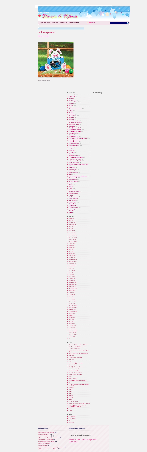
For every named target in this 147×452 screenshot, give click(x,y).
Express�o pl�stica (74, 145)
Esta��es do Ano (73, 136)
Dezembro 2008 (73, 329)
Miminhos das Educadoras (66, 22)
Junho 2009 (72, 317)
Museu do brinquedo (74, 369)
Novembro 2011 (73, 261)
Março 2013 (72, 230)
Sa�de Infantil (72, 202)
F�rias (70, 148)
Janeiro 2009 (72, 327)
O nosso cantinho (73, 177)
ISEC (70, 408)
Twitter (70, 410)
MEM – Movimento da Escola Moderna (78, 353)
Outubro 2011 (72, 263)
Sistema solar (72, 205)
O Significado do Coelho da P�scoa (48, 449)
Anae (70, 376)
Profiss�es (72, 190)
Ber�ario (71, 103)
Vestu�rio (71, 210)
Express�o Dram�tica (75, 140)
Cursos (70, 112)
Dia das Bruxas (72, 115)
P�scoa (71, 184)
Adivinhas (71, 98)
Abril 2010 (71, 298)
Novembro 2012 (73, 238)
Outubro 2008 (72, 333)
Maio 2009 (71, 319)
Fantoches (71, 147)
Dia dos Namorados (74, 121)
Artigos (90, 22)
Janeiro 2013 (72, 234)
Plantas (71, 186)
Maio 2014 (71, 226)
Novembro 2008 (73, 331)
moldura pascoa (46, 32)
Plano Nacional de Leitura (75, 357)
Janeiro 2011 (72, 280)
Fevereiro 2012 (72, 255)
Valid (72, 418)
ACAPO (71, 395)
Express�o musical (74, 143)
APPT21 (71, 391)
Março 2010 (72, 300)
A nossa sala (72, 95)
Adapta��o (72, 96)
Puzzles (71, 195)
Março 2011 (72, 276)
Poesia (70, 188)
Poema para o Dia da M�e (46, 439)
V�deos (71, 212)
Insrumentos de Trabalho (75, 159)
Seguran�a (72, 204)
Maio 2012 (71, 249)
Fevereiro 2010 (72, 302)
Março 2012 (72, 253)
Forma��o (72, 152)
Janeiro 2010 (72, 304)
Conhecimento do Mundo (75, 109)
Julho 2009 (72, 315)
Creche (70, 110)
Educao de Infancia (58, 16)
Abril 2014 (71, 228)
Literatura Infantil (73, 169)
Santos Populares (73, 198)
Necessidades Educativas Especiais (78, 176)
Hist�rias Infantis (73, 155)
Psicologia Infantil (73, 193)
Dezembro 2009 (73, 305)
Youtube (71, 397)
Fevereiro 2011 (72, 278)
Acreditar (71, 387)
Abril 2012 (71, 251)
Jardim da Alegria (73, 401)
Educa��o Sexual (74, 133)
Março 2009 (72, 323)
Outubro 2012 (72, 240)
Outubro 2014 (72, 224)
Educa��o (72, 126)
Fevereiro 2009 (72, 325)
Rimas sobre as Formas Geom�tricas (48, 438)
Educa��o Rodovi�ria (75, 131)
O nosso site (55, 22)
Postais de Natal (43, 445)
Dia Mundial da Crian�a (75, 122)
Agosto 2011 (72, 267)
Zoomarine (71, 359)
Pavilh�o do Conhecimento (76, 367)
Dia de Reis (71, 117)
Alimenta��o (72, 100)
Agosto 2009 (72, 313)
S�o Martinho (72, 200)
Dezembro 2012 (73, 236)
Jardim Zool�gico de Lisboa (76, 363)
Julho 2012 (72, 245)
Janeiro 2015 (72, 222)
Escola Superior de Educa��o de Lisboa (79, 403)
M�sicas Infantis (73, 172)
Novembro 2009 (73, 307)
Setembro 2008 (73, 335)
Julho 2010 (72, 292)
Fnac (70, 361)
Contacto (76, 22)
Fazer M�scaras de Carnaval (46, 432)
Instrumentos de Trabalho (75, 161)
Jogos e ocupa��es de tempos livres (78, 164)
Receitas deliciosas (74, 197)
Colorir (70, 107)
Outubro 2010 (72, 286)
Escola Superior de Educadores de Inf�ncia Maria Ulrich (77, 347)
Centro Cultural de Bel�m (75, 374)
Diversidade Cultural (74, 124)
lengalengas (72, 167)
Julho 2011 (72, 269)
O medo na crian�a (44, 434)
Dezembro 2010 (73, 282)
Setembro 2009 (73, 311)
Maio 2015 (71, 220)
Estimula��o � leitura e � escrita (78, 138)
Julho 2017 (72, 218)
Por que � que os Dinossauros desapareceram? (51, 447)
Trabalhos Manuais (73, 207)
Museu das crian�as (74, 370)
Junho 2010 (72, 294)
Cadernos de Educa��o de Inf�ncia (78, 345)
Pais (70, 183)
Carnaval (71, 105)
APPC (70, 393)
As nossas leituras (73, 102)
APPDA (70, 389)
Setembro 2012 (73, 241)
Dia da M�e (72, 114)
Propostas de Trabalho (74, 191)
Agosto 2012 (72, 243)
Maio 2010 (71, 296)
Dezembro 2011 (73, 259)
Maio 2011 (71, 273)
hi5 (69, 382)
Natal (70, 174)
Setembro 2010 (73, 288)
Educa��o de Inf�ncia (75, 128)
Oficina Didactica (73, 378)
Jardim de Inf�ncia (74, 162)
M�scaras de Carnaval (45, 436)
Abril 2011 (71, 274)
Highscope (71, 355)
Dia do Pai (71, 119)
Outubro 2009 (72, 309)
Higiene (71, 154)
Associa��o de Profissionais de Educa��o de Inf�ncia (77, 405)
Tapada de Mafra (73, 365)
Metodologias (72, 171)
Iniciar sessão (72, 416)
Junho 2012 (72, 247)
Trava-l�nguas (72, 209)
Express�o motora (74, 141)
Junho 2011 (72, 271)
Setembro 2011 (73, 265)
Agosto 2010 (72, 290)
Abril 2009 (71, 321)
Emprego (71, 135)
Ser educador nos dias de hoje (46, 441)
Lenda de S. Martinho (44, 443)
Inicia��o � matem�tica (76, 157)
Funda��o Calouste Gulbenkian (77, 380)
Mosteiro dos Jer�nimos (75, 372)
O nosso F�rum (73, 179)
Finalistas (71, 150)
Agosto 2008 (72, 336)
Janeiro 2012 (72, 257)
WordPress (71, 422)
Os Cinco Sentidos (73, 181)
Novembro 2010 (73, 284)
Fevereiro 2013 (72, 232)
